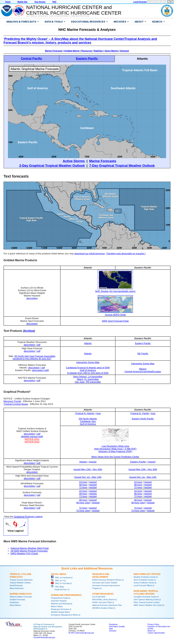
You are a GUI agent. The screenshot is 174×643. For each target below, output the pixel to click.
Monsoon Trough (12, 401)
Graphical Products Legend (28, 516)
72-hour (83, 487)
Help (111, 629)
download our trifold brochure (89, 253)
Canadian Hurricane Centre (145, 597)
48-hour (83, 484)
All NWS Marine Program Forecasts (29, 551)
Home (8, 2)
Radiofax (98, 51)
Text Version (40, 2)
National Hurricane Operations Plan (107, 605)
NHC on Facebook (61, 577)
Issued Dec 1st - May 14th (87, 477)
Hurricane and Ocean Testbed (104, 583)
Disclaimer (113, 624)
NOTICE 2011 (32, 439)
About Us (151, 631)
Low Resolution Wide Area (115, 444)
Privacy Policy (153, 624)
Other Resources (103, 594)
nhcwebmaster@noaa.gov (44, 637)
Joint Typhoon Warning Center (146, 599)
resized (92, 461)
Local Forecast (140, 2)
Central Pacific (31, 58)
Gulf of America (88, 370)
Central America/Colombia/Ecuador (143, 371)
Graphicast (14, 602)
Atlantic (88, 343)
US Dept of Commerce (42, 624)
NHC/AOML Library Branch (103, 599)
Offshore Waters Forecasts (21, 597)
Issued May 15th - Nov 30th (87, 469)
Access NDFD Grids (115, 314)
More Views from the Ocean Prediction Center (115, 456)
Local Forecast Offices (143, 585)
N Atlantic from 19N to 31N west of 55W (87, 373)
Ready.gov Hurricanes (60, 609)
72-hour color (83, 510)
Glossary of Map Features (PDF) (115, 451)
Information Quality (117, 626)
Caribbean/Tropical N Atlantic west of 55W (88, 367)
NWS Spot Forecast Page (115, 321)
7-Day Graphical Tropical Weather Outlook (122, 165)
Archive (29, 330)
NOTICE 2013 (32, 441)
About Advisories (17, 588)
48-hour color (83, 502)
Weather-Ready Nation (60, 612)
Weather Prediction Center (145, 577)
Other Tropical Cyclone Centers (147, 602)
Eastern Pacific (87, 58)
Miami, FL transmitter (88, 379)
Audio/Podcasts (16, 585)
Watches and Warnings (60, 604)
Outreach (124, 51)
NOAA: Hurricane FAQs (102, 602)
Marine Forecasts (53, 51)
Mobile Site (22, 2)
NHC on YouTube (60, 583)
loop (98, 413)
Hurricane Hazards (59, 601)
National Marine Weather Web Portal (30, 548)
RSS (54, 2)
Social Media (58, 574)
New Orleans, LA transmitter (87, 376)
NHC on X (57, 580)
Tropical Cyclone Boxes (16, 404)
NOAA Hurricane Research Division (107, 580)
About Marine (111, 51)
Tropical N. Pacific (139, 413)
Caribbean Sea (88, 421)
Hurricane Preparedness (66, 595)
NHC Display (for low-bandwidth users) (115, 291)
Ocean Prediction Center (144, 583)
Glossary (112, 631)
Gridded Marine (72, 51)
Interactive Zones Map (87, 362)
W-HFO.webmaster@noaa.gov (81, 633)
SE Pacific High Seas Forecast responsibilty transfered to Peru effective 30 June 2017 (34, 357)
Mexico (142, 369)
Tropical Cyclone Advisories (21, 580)
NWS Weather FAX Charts (24, 553)
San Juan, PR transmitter (88, 382)
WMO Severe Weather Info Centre (148, 605)
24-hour (83, 482)
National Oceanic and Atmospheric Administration (58, 16)
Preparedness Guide (59, 598)
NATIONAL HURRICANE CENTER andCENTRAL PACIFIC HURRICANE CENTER (73, 10)
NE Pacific (142, 353)
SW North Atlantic (88, 418)
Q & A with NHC (98, 597)
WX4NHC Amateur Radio (102, 608)
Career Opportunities (156, 633)
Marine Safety (57, 606)
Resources (86, 51)
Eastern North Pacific (143, 418)
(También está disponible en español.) (126, 253)
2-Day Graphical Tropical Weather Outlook (52, 165)
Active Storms (74, 161)
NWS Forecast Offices (147, 574)
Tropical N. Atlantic (84, 413)
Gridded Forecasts (17, 599)
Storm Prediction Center (144, 580)
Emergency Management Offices (64, 615)
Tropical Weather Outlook (20, 583)
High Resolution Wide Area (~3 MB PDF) (115, 448)
